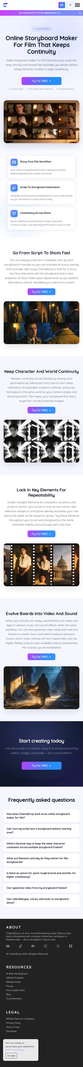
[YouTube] (8, 946)
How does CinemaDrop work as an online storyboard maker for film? (38, 815)
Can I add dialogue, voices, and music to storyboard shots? (38, 900)
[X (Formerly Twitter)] (58, 946)
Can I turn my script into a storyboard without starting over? (39, 830)
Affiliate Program (15, 977)
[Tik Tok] (20, 946)
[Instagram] (45, 946)
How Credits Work (15, 990)
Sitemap (10, 1055)
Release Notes (13, 982)
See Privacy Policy (15, 1049)
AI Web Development (17, 973)
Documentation (14, 998)
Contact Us (12, 1051)
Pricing (9, 986)
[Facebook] (70, 946)
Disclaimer (11, 1031)
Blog (8, 994)
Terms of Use (12, 1027)
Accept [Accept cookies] (11, 1055)
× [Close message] (80, 13)
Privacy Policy (13, 1023)
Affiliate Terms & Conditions (20, 1018)
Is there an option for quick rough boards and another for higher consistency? (41, 875)
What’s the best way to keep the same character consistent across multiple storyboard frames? (36, 845)
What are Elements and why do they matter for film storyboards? (37, 860)
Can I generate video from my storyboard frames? (37, 887)
